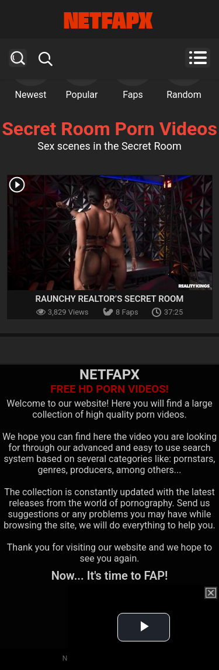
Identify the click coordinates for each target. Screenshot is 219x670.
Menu (198, 57)
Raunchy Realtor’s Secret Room (110, 299)
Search (18, 58)
